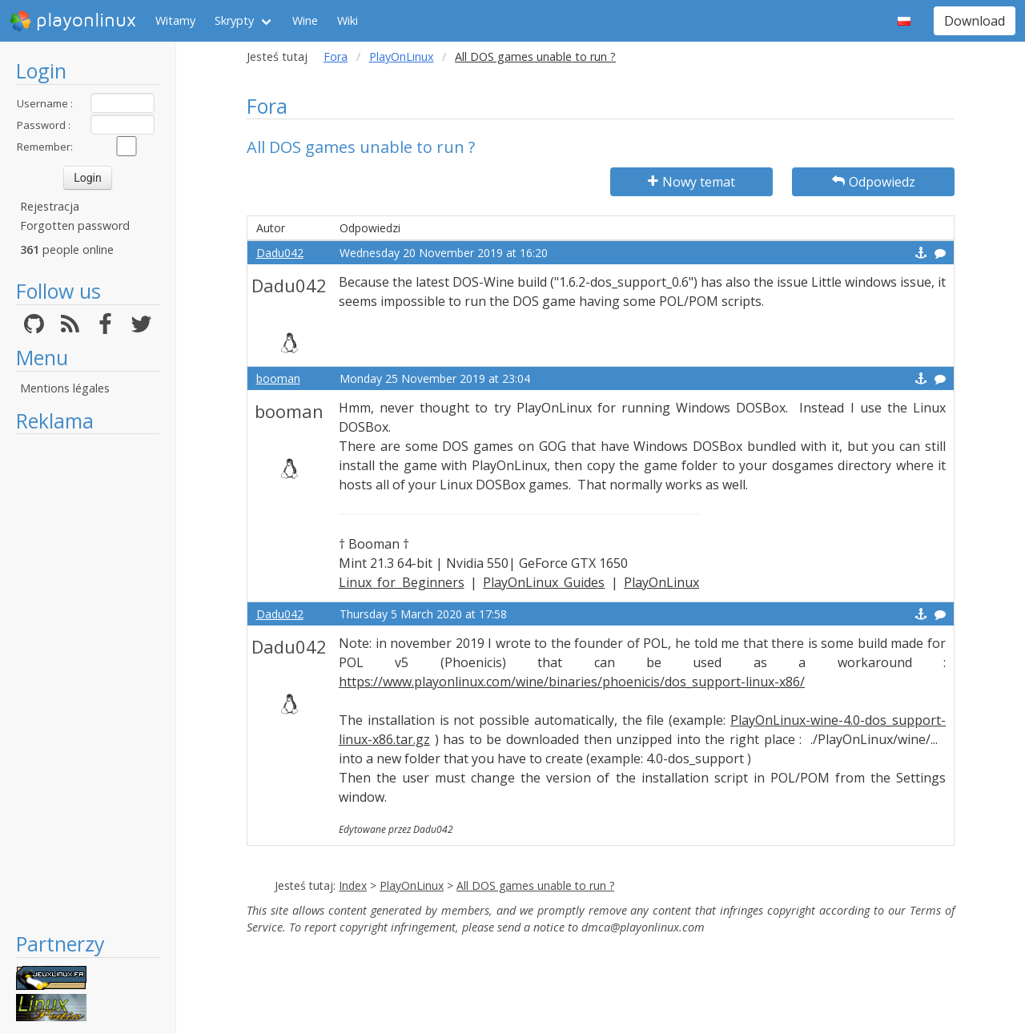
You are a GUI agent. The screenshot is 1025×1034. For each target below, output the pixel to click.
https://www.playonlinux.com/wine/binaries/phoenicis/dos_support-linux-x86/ (572, 681)
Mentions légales (65, 388)
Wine (305, 20)
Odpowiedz (873, 182)
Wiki (347, 20)
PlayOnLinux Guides (544, 582)
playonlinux (73, 21)
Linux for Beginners (401, 582)
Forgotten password (75, 225)
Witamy (175, 20)
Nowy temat (691, 182)
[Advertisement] (87, 682)
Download (974, 21)
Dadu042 (279, 252)
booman (278, 378)
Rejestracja (49, 206)
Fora (336, 56)
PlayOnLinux (401, 56)
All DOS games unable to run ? (535, 885)
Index (353, 885)
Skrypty (234, 20)
